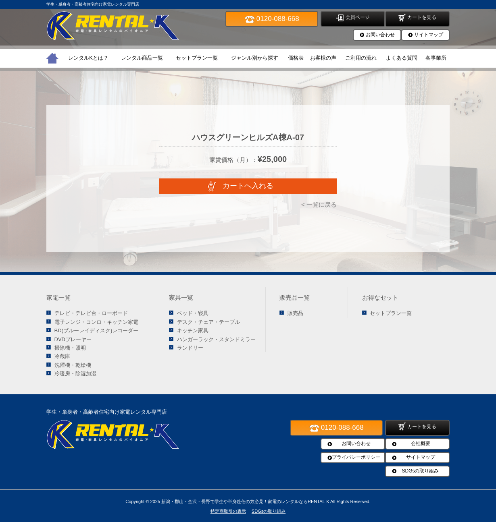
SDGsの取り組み (420, 471)
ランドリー (190, 348)
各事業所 (435, 58)
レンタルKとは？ (88, 58)
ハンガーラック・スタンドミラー (216, 339)
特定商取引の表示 (228, 511)
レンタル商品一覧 (142, 58)
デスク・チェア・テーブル (208, 322)
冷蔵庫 (62, 356)
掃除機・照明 (70, 348)
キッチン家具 (192, 330)
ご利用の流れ (361, 58)
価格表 (296, 58)
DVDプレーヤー (73, 339)
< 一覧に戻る (319, 204)
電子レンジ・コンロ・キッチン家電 (96, 322)
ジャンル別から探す (254, 58)
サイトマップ (428, 34)
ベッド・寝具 (192, 313)
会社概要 (420, 443)
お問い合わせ (380, 34)
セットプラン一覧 (197, 58)
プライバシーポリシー (356, 457)
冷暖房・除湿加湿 (75, 374)
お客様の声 (323, 58)
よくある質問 (401, 58)
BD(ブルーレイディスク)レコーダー (96, 330)
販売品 (295, 313)
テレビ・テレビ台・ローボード (91, 313)
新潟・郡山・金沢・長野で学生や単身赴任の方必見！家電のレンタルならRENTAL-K (245, 501)
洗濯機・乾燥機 (72, 365)
